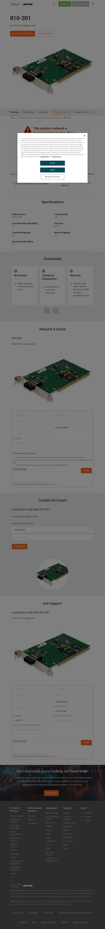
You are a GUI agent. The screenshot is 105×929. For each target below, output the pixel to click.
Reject (52, 170)
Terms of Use (56, 156)
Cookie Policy (44, 156)
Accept (52, 163)
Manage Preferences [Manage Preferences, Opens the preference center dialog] (52, 177)
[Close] (84, 135)
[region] (52, 158)
